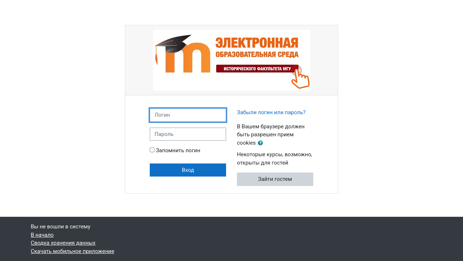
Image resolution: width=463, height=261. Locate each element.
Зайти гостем (275, 179)
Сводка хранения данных (63, 243)
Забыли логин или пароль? (271, 112)
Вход (188, 170)
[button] (262, 143)
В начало (42, 235)
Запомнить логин (178, 150)
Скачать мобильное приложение (72, 251)
